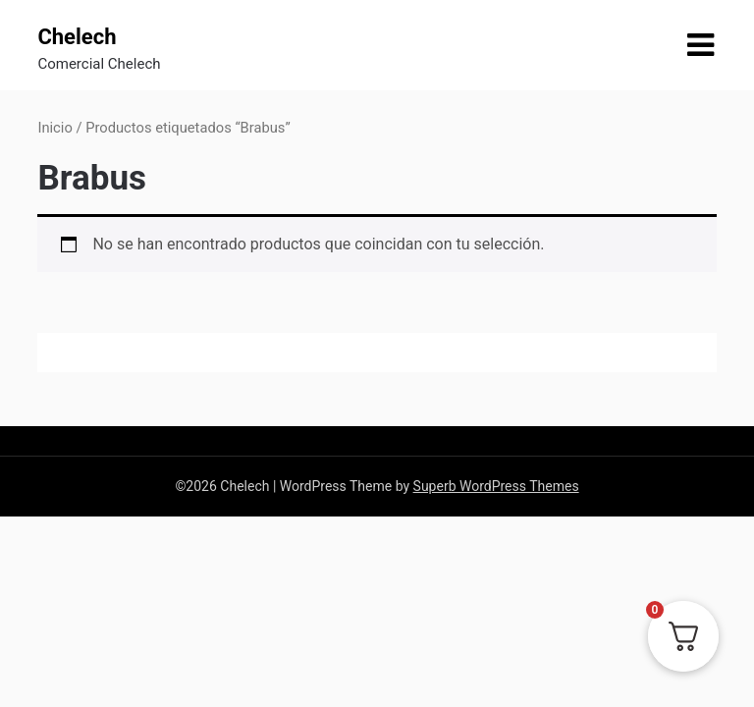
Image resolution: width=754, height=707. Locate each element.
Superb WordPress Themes (496, 486)
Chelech (76, 37)
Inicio (54, 127)
